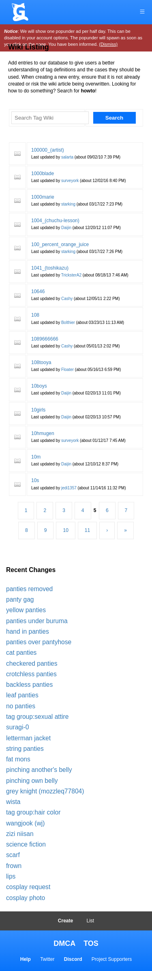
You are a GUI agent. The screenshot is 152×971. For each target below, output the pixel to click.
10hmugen (42, 433)
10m (36, 457)
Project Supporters (112, 959)
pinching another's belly (39, 769)
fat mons (18, 759)
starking (68, 204)
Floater (67, 369)
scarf (13, 854)
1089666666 (44, 339)
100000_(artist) (47, 150)
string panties (25, 748)
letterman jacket (28, 738)
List (90, 921)
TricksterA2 (71, 275)
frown (13, 865)
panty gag (20, 599)
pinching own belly (32, 780)
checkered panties (32, 663)
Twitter (47, 959)
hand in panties (27, 631)
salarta (67, 157)
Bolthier (68, 322)
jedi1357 (69, 488)
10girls (38, 410)
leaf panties (22, 695)
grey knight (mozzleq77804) (45, 791)
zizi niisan (20, 833)
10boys (39, 386)
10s (35, 480)
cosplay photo (25, 897)
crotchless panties (31, 674)
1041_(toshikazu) (50, 268)
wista (13, 801)
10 (65, 530)
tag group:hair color (33, 812)
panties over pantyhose (38, 642)
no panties (20, 706)
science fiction (26, 844)
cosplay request (28, 886)
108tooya (41, 362)
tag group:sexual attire (37, 716)
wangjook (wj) (25, 823)
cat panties (21, 652)
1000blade (42, 173)
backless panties (29, 684)
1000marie (42, 197)
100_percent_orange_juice (60, 244)
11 (87, 530)
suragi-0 (17, 727)
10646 (38, 291)
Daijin (66, 227)
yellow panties (26, 610)
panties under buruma (37, 620)
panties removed (29, 588)
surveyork (70, 180)
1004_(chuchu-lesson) (55, 220)
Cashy (67, 298)
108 (35, 315)
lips (10, 876)
